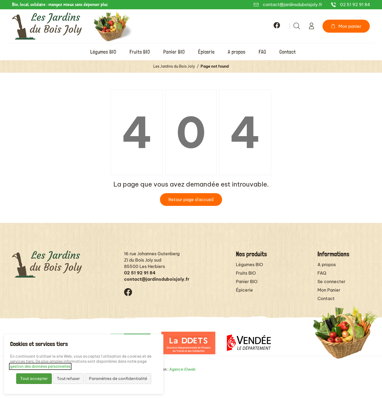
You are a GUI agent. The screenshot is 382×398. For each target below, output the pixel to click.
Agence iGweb (182, 369)
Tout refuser (68, 378)
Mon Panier (328, 290)
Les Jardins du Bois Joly (174, 66)
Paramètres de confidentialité (118, 378)
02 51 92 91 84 (355, 4)
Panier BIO (246, 281)
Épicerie (244, 290)
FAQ (321, 273)
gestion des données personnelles (40, 366)
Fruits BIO (246, 273)
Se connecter (331, 281)
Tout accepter (34, 378)
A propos (326, 264)
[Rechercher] (297, 26)
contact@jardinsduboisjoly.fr (292, 4)
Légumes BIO (249, 264)
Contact (326, 298)
